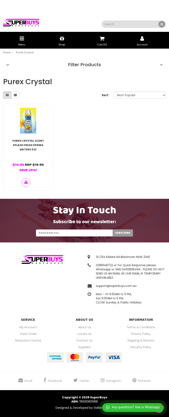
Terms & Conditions (140, 327)
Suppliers (84, 347)
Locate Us (84, 334)
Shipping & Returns (140, 340)
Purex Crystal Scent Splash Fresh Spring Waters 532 (28, 145)
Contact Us (84, 340)
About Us (84, 327)
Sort (105, 95)
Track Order (28, 334)
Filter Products (84, 64)
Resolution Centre (28, 340)
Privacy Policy (141, 334)
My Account (28, 327)
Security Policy (140, 347)
